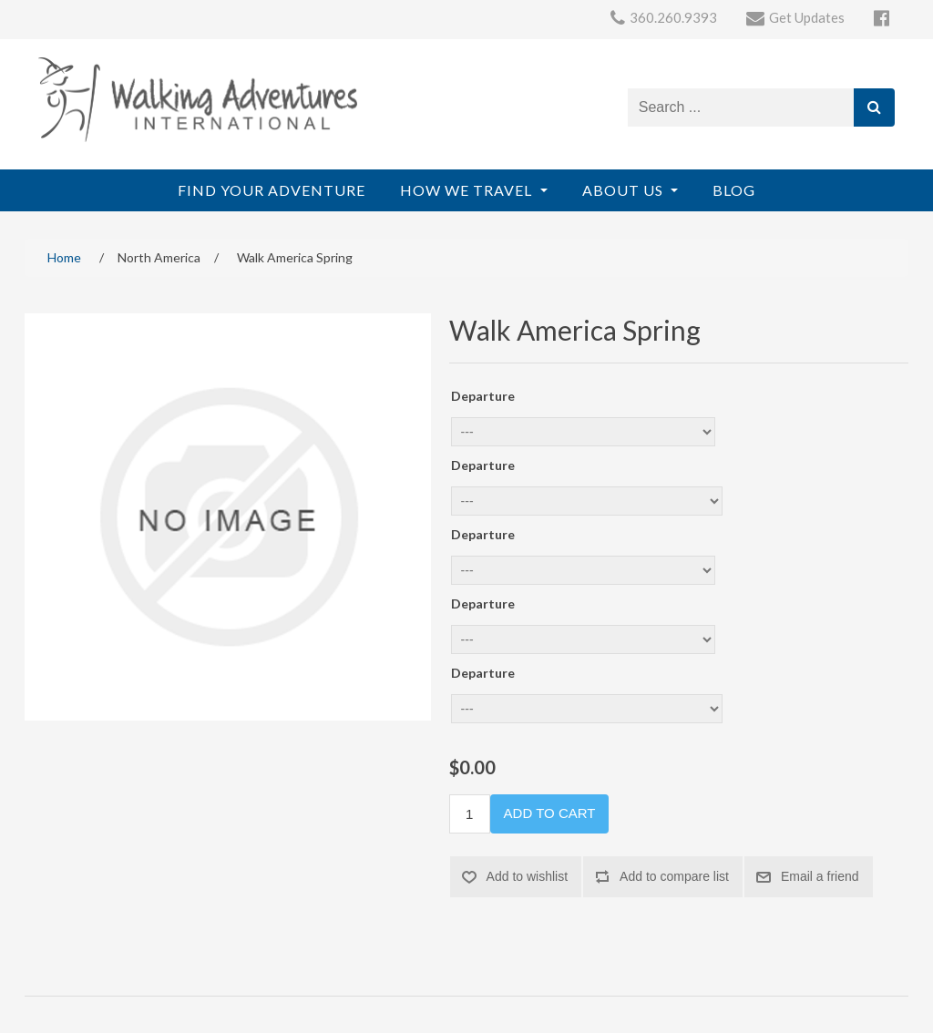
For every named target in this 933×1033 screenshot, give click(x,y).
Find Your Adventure (271, 190)
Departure (483, 396)
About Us (624, 190)
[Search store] (741, 107)
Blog (734, 190)
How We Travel (468, 190)
